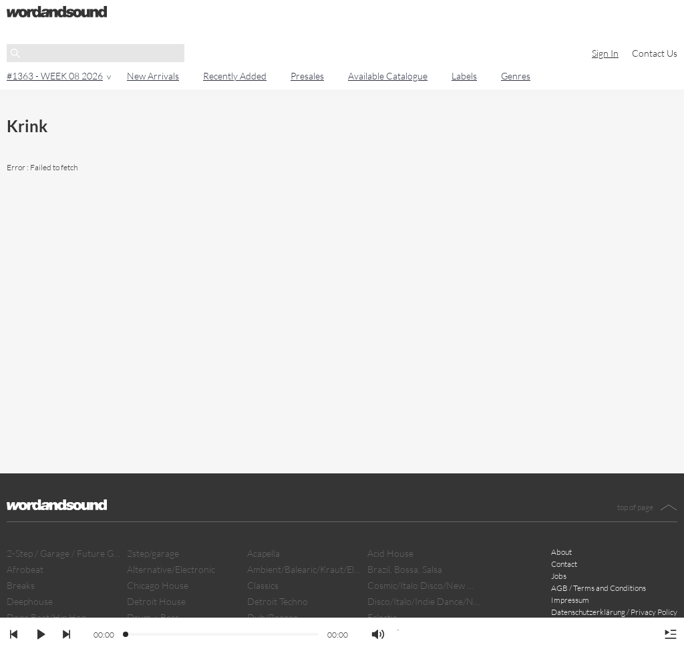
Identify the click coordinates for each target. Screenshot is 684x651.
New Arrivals (153, 75)
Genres (515, 75)
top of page (635, 507)
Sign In (605, 53)
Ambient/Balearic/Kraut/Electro (304, 569)
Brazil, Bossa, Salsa (404, 569)
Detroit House (156, 601)
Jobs (558, 576)
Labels (464, 75)
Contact (564, 564)
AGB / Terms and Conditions (598, 588)
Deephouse (30, 601)
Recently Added (235, 75)
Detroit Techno (277, 601)
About (561, 552)
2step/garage (153, 553)
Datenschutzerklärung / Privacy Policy (614, 612)
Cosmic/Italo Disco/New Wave (424, 585)
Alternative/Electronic (171, 569)
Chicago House (157, 585)
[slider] (126, 635)
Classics (263, 585)
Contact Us (654, 53)
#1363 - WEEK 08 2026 (55, 75)
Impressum (570, 600)
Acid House (390, 553)
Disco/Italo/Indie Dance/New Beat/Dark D (424, 601)
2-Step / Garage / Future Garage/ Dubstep (63, 553)
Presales (307, 75)
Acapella (263, 553)
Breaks (21, 585)
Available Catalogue (388, 75)
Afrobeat (25, 569)
